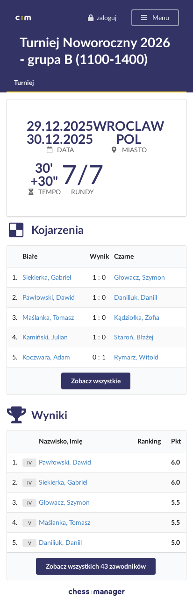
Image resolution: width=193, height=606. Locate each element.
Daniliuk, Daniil (135, 297)
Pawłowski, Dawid (48, 297)
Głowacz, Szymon (139, 277)
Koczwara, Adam (46, 357)
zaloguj (102, 17)
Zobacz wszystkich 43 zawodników (96, 566)
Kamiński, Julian (45, 337)
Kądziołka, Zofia (136, 317)
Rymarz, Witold (136, 357)
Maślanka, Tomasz (48, 317)
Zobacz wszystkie (96, 381)
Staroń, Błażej (133, 337)
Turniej (24, 82)
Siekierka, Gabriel (46, 277)
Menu (154, 17)
